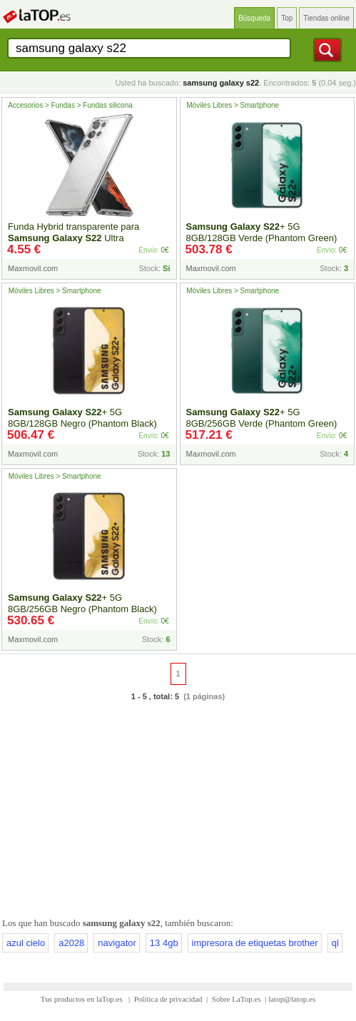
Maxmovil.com (33, 268)
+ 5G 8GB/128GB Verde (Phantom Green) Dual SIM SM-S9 (261, 238)
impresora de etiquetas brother (255, 943)
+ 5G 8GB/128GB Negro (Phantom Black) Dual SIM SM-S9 (82, 423)
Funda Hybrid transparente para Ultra (73, 232)
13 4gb (164, 943)
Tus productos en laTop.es (83, 999)
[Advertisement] (178, 807)
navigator (117, 943)
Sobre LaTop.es (236, 999)
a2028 (71, 943)
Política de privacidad (168, 999)
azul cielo (25, 943)
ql (335, 943)
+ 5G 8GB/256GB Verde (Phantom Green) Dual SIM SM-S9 (261, 423)
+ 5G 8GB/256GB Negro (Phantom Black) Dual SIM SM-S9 (82, 609)
